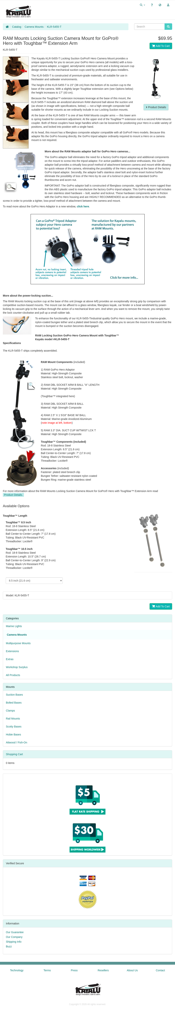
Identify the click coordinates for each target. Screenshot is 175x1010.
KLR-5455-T (54, 26)
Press (74, 970)
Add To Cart (161, 45)
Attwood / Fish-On (16, 742)
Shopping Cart (14, 754)
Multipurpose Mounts (18, 643)
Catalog (16, 26)
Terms (47, 970)
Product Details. (13, 494)
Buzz (9, 946)
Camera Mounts (34, 26)
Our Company (14, 936)
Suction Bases (14, 694)
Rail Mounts (13, 718)
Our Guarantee (15, 932)
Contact (160, 970)
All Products (13, 675)
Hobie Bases (13, 734)
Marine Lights (14, 626)
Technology (17, 970)
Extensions (12, 651)
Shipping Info (13, 941)
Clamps (10, 710)
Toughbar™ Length (15, 515)
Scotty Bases (13, 726)
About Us (132, 970)
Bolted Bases (14, 702)
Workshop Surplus (17, 667)
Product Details (156, 107)
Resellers (103, 970)
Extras (9, 659)
